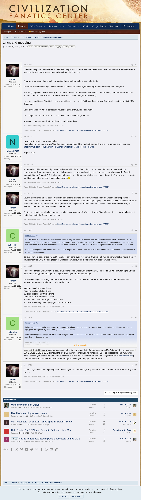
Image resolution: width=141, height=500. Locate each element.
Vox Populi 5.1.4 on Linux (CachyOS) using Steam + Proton (42, 421)
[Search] (128, 26)
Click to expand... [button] (80, 345)
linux (51, 47)
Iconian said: (30, 236)
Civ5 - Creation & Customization (40, 408)
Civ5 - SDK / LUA (36, 433)
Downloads (55, 26)
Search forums (20, 31)
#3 (136, 165)
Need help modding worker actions (29, 413)
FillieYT (14, 441)
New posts (8, 31)
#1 (136, 65)
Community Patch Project (40, 424)
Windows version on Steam (25, 405)
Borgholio (14, 416)
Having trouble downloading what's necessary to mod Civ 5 (49, 438)
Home (11, 26)
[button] (45, 26)
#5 (136, 230)
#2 (136, 136)
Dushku (14, 408)
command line (126, 356)
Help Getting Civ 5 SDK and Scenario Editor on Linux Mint (41, 430)
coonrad (128, 441)
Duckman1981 (126, 433)
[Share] (132, 64)
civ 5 (30, 47)
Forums (22, 26)
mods (65, 47)
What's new (36, 26)
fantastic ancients (41, 47)
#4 (136, 193)
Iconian (8, 47)
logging (58, 47)
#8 (136, 365)
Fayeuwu (14, 433)
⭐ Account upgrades (37, 31)
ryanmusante (126, 424)
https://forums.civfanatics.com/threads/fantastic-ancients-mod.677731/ (83, 130)
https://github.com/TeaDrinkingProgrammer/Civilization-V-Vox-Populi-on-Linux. (59, 147)
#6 (136, 266)
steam (72, 47)
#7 (136, 318)
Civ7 (85, 26)
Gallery (72, 26)
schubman (15, 424)
